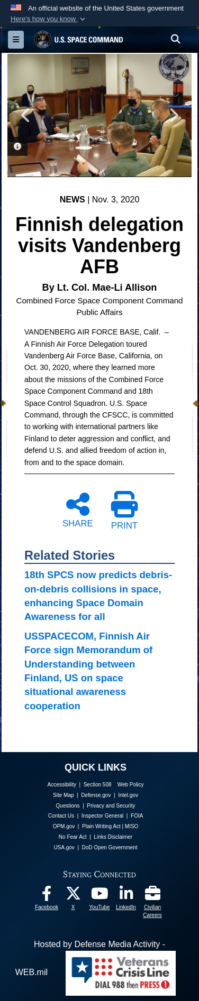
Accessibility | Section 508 (80, 784)
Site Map (63, 795)
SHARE (77, 509)
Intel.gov (128, 795)
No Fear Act (73, 837)
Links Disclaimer (113, 837)
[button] (49, 19)
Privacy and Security (111, 806)
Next (173, 115)
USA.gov (63, 847)
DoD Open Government (110, 847)
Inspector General (103, 816)
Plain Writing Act (101, 826)
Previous (26, 115)
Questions (68, 806)
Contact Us (61, 816)
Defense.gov (96, 795)
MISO (132, 826)
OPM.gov (64, 826)
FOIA (137, 816)
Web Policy (130, 784)
